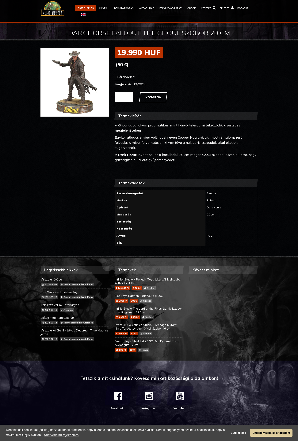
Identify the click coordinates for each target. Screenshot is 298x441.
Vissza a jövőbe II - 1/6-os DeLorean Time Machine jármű (75, 335)
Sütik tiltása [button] (238, 432)
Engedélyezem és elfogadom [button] (271, 432)
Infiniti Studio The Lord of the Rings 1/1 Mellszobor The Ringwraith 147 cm (149, 313)
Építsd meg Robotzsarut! (75, 320)
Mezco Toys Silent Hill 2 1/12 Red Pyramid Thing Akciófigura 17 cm (149, 345)
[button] (104, 8)
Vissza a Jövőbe (75, 282)
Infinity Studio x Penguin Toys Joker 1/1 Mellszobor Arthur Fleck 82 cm (149, 284)
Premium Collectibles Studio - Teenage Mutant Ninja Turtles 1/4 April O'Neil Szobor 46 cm (149, 329)
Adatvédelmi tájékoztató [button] (61, 435)
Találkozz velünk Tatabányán (75, 307)
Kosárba (153, 97)
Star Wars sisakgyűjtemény (75, 294)
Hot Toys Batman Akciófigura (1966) (149, 298)
